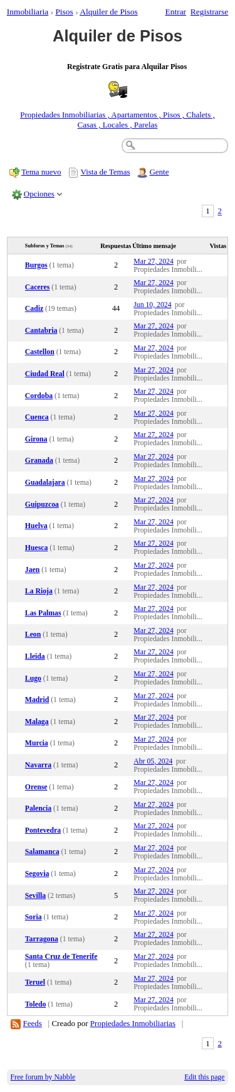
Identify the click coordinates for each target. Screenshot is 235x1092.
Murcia (36, 743)
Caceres (37, 287)
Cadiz (34, 309)
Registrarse (209, 11)
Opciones (39, 193)
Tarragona (41, 939)
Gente (159, 171)
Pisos (64, 11)
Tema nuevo (41, 171)
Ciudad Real (45, 374)
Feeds (32, 1023)
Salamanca (42, 852)
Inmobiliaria (27, 11)
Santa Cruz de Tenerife (61, 957)
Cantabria (41, 331)
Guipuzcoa (42, 504)
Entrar (176, 11)
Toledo (35, 1004)
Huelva (36, 526)
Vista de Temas (105, 171)
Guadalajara (45, 482)
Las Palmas (43, 613)
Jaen (32, 570)
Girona (36, 439)
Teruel (35, 982)
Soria (33, 917)
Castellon (40, 352)
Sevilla (35, 896)
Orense (36, 787)
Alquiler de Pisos (109, 11)
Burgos (36, 265)
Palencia (38, 808)
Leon (33, 634)
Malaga (37, 722)
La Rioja (39, 591)
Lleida (35, 656)
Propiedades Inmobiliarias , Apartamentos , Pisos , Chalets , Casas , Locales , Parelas (117, 119)
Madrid (37, 700)
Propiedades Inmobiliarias (132, 1023)
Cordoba (39, 396)
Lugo (33, 678)
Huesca (36, 548)
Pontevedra (43, 830)
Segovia (37, 874)
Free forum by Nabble (43, 1077)
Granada (39, 461)
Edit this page (204, 1077)
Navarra (38, 765)
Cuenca (37, 417)
